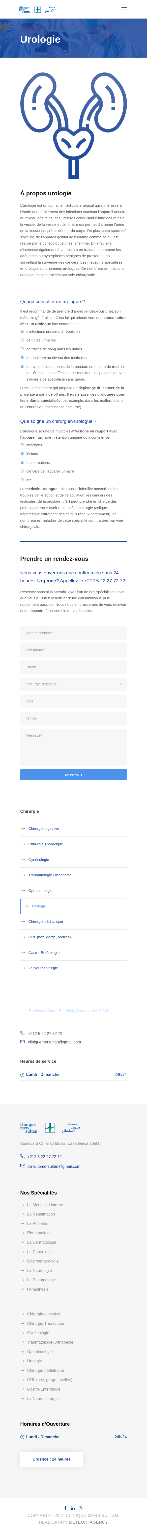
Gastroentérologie (43, 1261)
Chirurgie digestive (44, 828)
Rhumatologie (39, 1233)
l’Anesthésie (38, 1289)
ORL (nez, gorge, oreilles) (50, 937)
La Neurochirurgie (43, 968)
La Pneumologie (41, 1280)
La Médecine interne (45, 1205)
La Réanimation (41, 1214)
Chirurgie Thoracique (46, 844)
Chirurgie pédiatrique (46, 921)
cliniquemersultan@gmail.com (54, 1042)
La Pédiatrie (37, 1223)
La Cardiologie (40, 1252)
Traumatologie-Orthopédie (50, 875)
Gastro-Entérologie (44, 952)
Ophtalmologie (41, 890)
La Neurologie (39, 1270)
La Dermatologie (41, 1242)
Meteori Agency (88, 1522)
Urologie (39, 906)
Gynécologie (39, 859)
